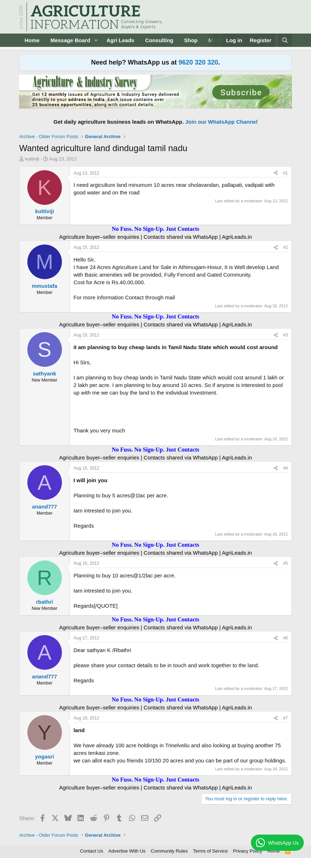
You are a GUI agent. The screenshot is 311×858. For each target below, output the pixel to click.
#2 (285, 247)
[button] (96, 40)
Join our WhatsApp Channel (221, 122)
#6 (285, 638)
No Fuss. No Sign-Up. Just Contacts (155, 229)
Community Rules (169, 851)
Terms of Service (210, 851)
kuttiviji (32, 159)
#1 (285, 173)
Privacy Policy (247, 851)
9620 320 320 (198, 62)
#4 (285, 468)
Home (32, 40)
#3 (285, 335)
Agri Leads (121, 40)
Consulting (159, 40)
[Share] (275, 173)
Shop (191, 40)
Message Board (70, 40)
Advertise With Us (126, 851)
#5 (285, 563)
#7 (285, 718)
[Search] (285, 40)
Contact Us (91, 851)
